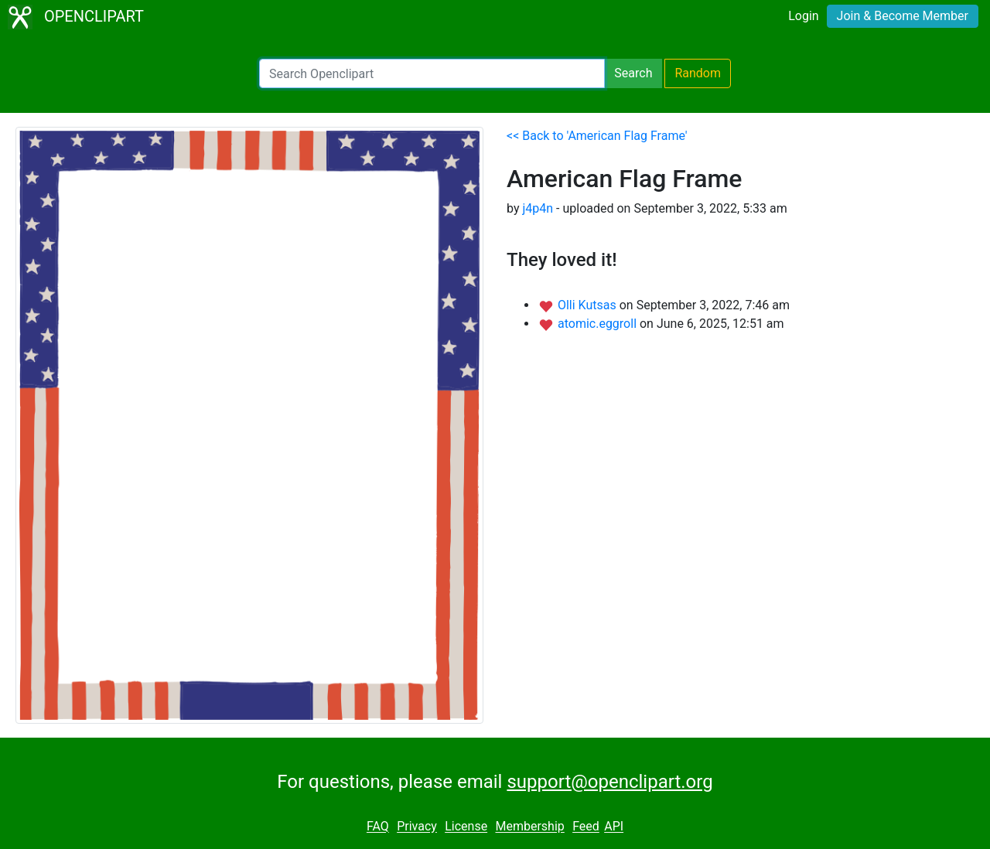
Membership (529, 827)
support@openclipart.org (609, 782)
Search (633, 73)
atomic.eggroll (599, 323)
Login (803, 16)
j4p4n (537, 208)
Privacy (417, 827)
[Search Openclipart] (432, 73)
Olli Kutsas (589, 305)
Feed (585, 827)
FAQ (378, 827)
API (613, 827)
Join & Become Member (902, 16)
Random (697, 73)
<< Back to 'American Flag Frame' (597, 135)
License (466, 827)
